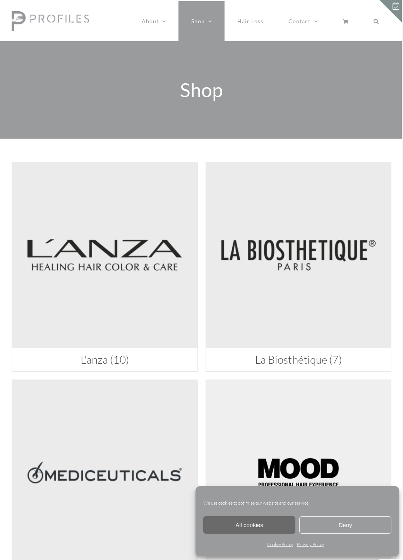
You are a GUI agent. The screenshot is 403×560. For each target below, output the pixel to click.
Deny (345, 525)
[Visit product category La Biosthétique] (298, 266)
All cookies (249, 525)
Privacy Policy (310, 544)
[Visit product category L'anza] (104, 266)
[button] (376, 21)
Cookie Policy (280, 544)
